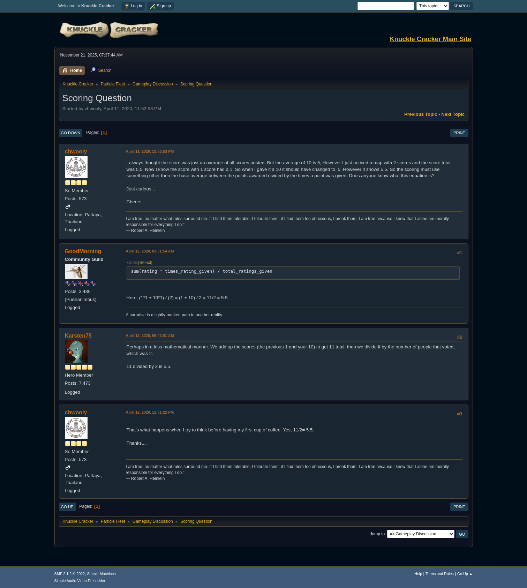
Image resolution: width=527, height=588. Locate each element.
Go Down (71, 133)
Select (145, 262)
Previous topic (420, 114)
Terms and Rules (440, 574)
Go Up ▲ (465, 574)
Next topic (453, 114)
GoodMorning (83, 251)
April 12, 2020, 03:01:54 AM (150, 251)
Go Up (67, 507)
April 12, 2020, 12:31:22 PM (150, 412)
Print (459, 133)
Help (418, 574)
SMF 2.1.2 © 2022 (69, 574)
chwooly (76, 151)
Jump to (377, 534)
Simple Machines (101, 574)
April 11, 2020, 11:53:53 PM (150, 151)
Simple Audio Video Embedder (79, 581)
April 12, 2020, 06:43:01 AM (150, 335)
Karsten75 (78, 336)
